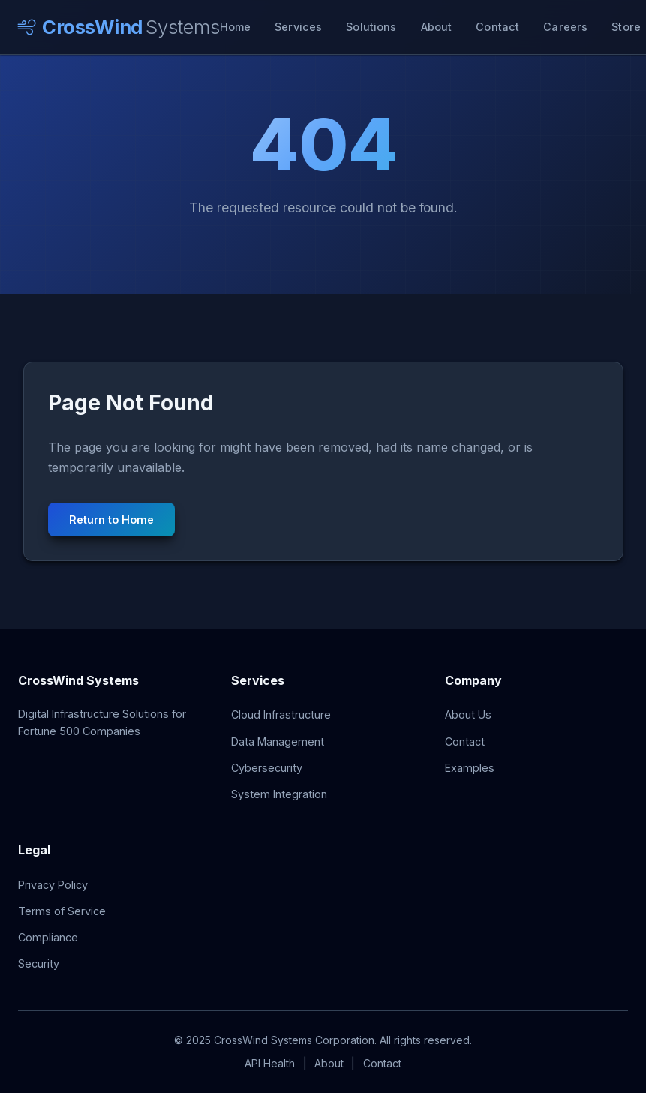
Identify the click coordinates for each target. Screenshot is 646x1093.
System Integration (279, 794)
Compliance (48, 937)
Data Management (277, 741)
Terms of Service (62, 911)
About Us (468, 714)
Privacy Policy (53, 884)
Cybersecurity (266, 767)
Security (38, 963)
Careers (565, 26)
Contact (497, 26)
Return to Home (111, 519)
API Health (270, 1063)
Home (235, 26)
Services (298, 26)
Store (626, 26)
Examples (469, 767)
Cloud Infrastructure (281, 714)
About (436, 26)
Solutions (371, 26)
